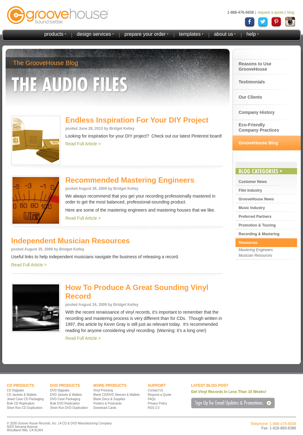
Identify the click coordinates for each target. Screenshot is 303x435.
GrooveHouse (58, 15)
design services (94, 34)
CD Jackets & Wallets (22, 394)
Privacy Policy (157, 403)
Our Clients (250, 97)
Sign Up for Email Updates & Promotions (233, 403)
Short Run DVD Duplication (69, 407)
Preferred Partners (255, 216)
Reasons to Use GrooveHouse (255, 66)
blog (290, 12)
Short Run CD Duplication (25, 407)
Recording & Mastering (259, 234)
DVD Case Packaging (65, 399)
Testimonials (252, 81)
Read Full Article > (83, 143)
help (251, 34)
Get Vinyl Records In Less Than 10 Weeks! (228, 392)
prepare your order (145, 34)
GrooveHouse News (256, 199)
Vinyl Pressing (103, 390)
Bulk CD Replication (21, 403)
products (53, 34)
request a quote (270, 12)
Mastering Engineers (256, 250)
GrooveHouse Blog (258, 142)
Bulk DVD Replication (65, 403)
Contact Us (155, 390)
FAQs (152, 399)
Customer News (253, 182)
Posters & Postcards (107, 403)
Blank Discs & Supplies (109, 399)
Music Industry (252, 208)
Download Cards (104, 407)
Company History (257, 112)
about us (223, 34)
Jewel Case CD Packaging (25, 399)
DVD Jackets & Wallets (66, 394)
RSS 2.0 (153, 407)
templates (190, 34)
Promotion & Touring (257, 225)
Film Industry (250, 190)
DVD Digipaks (59, 390)
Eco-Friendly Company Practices (259, 127)
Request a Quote (159, 394)
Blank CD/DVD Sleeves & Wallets (116, 394)
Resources (248, 243)
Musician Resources (255, 255)
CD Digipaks (15, 390)
